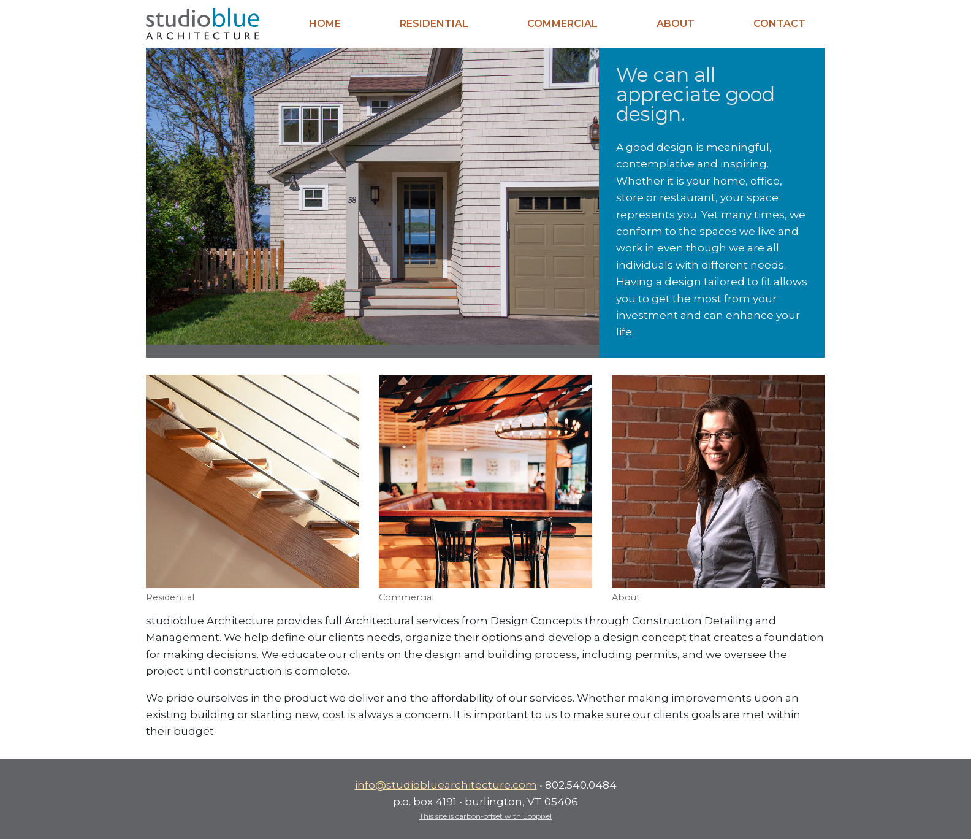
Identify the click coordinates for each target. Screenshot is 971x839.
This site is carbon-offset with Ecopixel (485, 816)
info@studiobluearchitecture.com (446, 784)
